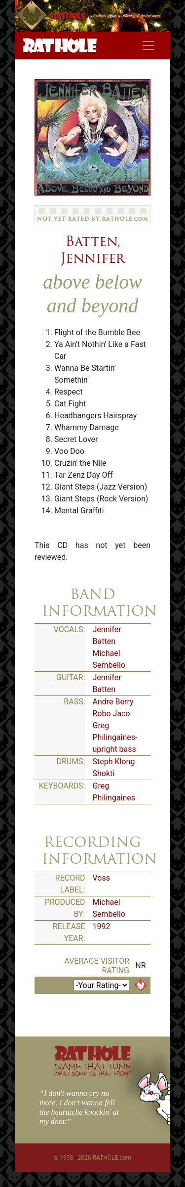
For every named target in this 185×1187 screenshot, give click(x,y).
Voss (101, 878)
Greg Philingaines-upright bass (115, 737)
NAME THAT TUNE (92, 1069)
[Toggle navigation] (148, 45)
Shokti (104, 773)
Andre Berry (113, 701)
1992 (102, 926)
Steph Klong (114, 761)
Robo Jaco (111, 713)
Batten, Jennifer (92, 249)
